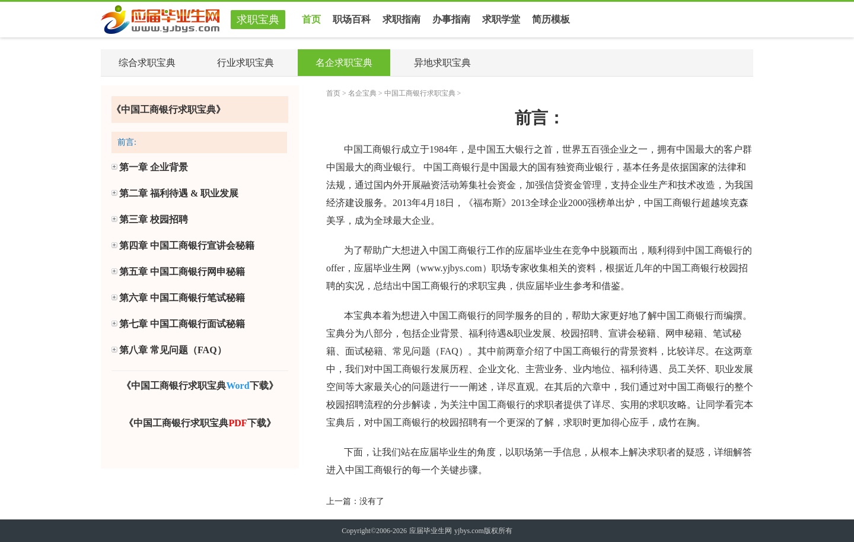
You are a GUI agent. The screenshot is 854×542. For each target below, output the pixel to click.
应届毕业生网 (430, 531)
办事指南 (451, 19)
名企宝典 (362, 93)
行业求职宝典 (245, 63)
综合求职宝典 (147, 63)
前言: (126, 142)
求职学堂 (501, 19)
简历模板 (551, 16)
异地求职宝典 (442, 63)
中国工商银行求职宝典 (419, 93)
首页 (311, 19)
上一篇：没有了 (355, 501)
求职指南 (401, 19)
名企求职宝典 (344, 63)
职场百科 (352, 19)
